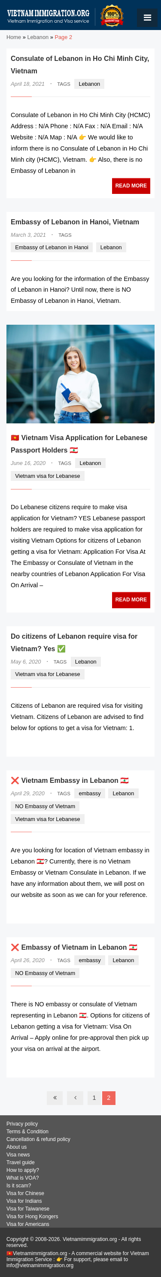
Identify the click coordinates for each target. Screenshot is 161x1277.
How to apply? (22, 1170)
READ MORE (131, 186)
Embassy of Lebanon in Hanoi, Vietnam (75, 222)
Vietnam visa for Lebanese (47, 476)
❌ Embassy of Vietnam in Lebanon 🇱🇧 (74, 947)
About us (16, 1147)
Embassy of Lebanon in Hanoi (51, 247)
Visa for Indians (24, 1201)
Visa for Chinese (25, 1193)
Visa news (18, 1155)
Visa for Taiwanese (27, 1209)
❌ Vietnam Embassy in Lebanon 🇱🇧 (70, 780)
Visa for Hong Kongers (32, 1217)
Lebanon (38, 37)
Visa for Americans (27, 1224)
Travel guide (20, 1162)
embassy (89, 793)
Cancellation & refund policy (38, 1139)
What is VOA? (22, 1178)
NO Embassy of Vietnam (45, 806)
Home (13, 37)
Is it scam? (18, 1186)
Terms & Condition (27, 1132)
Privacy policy (22, 1124)
